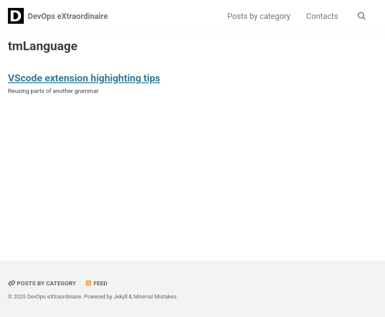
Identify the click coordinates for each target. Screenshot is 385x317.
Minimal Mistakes (154, 297)
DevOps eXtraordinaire (68, 16)
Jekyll (121, 297)
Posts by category (258, 16)
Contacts (322, 16)
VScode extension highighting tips (84, 78)
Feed (96, 283)
